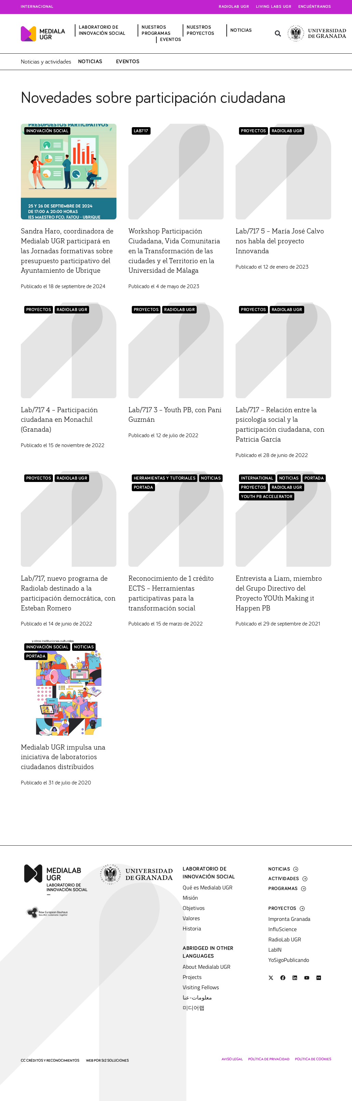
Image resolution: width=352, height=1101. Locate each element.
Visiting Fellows (201, 987)
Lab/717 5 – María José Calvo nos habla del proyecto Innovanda (276, 240)
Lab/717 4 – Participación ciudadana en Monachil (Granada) (65, 438)
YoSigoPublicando (288, 959)
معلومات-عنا (197, 997)
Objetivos (194, 907)
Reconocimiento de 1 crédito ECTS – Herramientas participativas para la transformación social (166, 616)
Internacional (37, 7)
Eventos (128, 61)
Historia (192, 928)
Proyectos (253, 129)
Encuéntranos (314, 7)
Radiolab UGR (234, 7)
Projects (192, 977)
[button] (277, 33)
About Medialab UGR (206, 966)
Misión (190, 897)
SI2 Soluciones (115, 1060)
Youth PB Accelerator (266, 515)
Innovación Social (47, 129)
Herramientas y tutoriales (165, 497)
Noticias (90, 61)
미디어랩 (194, 1007)
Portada (143, 506)
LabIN (275, 949)
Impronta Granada (289, 918)
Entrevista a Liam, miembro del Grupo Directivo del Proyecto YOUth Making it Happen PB (280, 616)
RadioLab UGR (287, 129)
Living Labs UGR (274, 7)
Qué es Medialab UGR (208, 887)
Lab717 (141, 129)
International (257, 497)
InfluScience (282, 929)
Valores (191, 918)
